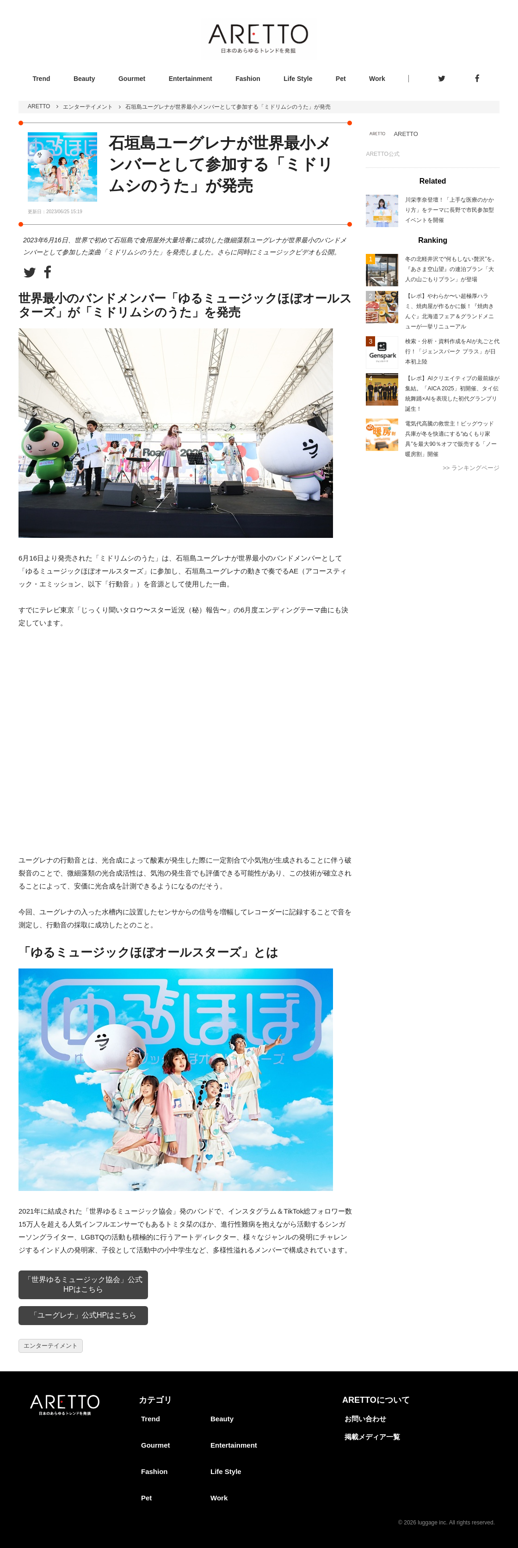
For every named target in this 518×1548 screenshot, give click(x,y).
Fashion (247, 78)
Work (377, 78)
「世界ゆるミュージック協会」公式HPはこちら (83, 1284)
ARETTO (39, 106)
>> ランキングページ (471, 467)
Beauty (84, 78)
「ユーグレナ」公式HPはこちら (83, 1315)
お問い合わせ (365, 1419)
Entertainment (190, 78)
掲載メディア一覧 (372, 1437)
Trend (41, 78)
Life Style (298, 78)
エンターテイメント (88, 107)
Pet (341, 78)
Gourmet (131, 78)
